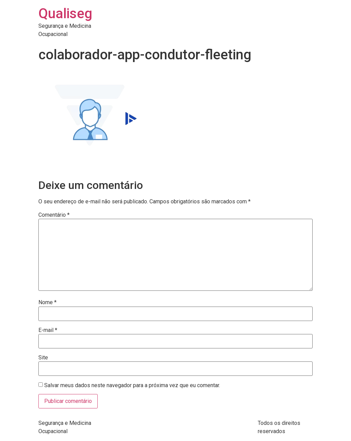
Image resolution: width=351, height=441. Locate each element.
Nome (47, 302)
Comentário (54, 215)
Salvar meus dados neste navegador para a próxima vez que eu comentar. (132, 385)
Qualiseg (65, 13)
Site (43, 357)
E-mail (47, 330)
